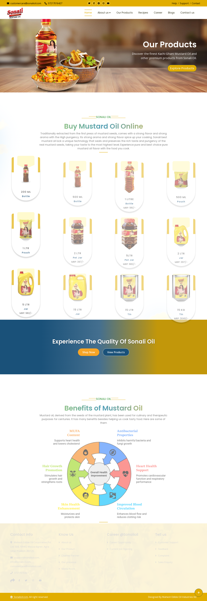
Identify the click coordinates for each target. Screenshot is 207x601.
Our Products (124, 12)
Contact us (187, 12)
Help (174, 3)
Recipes (143, 12)
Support (184, 3)
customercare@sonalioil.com (24, 3)
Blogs (171, 12)
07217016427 (53, 3)
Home (88, 12)
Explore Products (182, 68)
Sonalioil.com (19, 597)
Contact (196, 3)
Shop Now (88, 352)
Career (158, 12)
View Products (116, 352)
